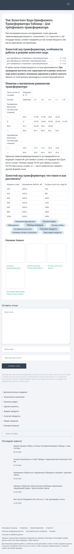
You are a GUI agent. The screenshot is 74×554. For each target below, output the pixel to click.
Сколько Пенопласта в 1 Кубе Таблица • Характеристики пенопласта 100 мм (42, 460)
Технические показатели (14, 397)
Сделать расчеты (11, 406)
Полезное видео (11, 402)
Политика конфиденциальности (12, 531)
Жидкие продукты (11, 411)
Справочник (24, 528)
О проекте (49, 528)
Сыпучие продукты (12, 416)
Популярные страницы (9, 528)
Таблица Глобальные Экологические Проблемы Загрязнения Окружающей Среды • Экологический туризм (37, 487)
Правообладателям (37, 528)
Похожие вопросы (11, 426)
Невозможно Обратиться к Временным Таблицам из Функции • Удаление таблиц (42, 474)
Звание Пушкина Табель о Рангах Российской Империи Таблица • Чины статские (41, 447)
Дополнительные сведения (15, 392)
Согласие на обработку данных (12, 534)
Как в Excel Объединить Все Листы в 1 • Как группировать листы (39, 499)
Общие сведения (11, 421)
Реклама (52, 531)
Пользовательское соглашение (36, 531)
